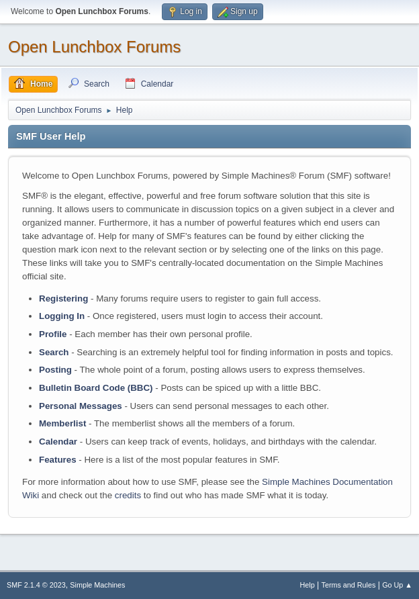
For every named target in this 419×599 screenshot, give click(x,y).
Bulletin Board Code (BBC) (96, 388)
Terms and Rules (349, 585)
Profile (52, 334)
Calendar (58, 441)
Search (53, 352)
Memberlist (62, 423)
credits (128, 495)
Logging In (62, 316)
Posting (55, 370)
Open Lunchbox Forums (94, 47)
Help (307, 585)
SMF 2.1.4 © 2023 (36, 585)
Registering (63, 298)
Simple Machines (97, 585)
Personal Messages (80, 406)
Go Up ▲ (397, 585)
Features (58, 460)
